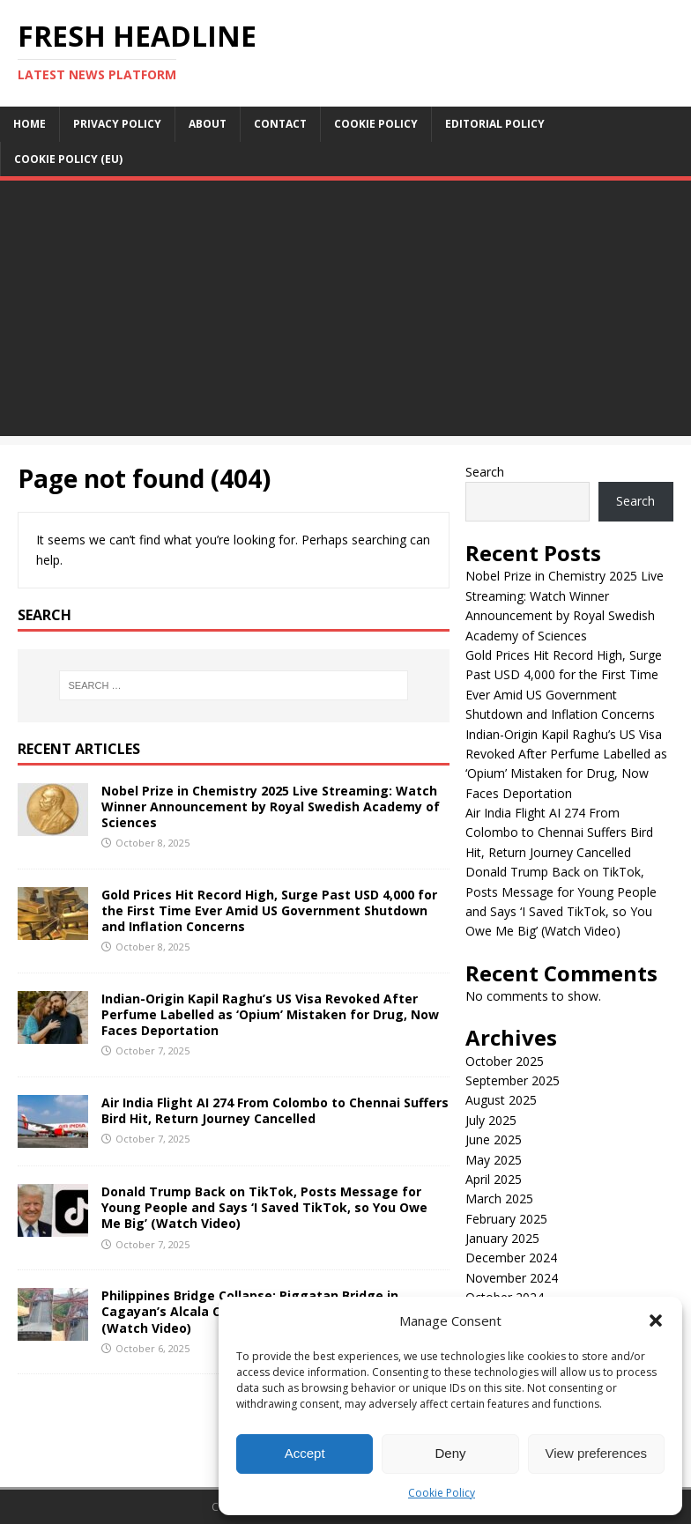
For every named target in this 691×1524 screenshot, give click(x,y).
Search (484, 471)
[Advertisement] (345, 312)
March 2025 (499, 1198)
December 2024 (511, 1257)
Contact (280, 123)
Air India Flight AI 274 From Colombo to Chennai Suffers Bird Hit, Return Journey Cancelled (275, 1110)
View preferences (597, 1453)
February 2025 (506, 1218)
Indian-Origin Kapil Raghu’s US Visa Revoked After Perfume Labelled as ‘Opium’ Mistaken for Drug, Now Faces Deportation (270, 1014)
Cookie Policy (441, 1492)
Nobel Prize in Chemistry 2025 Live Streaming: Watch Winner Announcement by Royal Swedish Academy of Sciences (270, 806)
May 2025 (493, 1159)
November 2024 (511, 1277)
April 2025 (493, 1179)
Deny (450, 1453)
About (208, 123)
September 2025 (512, 1080)
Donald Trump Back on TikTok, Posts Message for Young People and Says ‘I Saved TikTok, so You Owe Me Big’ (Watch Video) (264, 1207)
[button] (656, 1320)
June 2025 (493, 1139)
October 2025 (504, 1061)
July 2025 (490, 1120)
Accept (305, 1453)
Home (29, 123)
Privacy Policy (117, 123)
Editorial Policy (495, 123)
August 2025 (501, 1099)
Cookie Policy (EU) (68, 159)
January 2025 (502, 1238)
